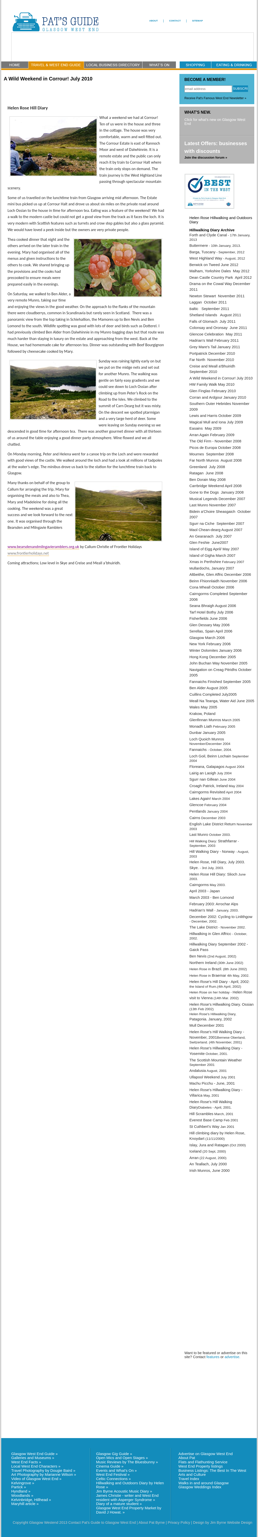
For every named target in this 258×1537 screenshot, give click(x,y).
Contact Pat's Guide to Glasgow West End (102, 1523)
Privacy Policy (179, 1523)
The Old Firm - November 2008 (215, 441)
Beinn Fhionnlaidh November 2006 (218, 581)
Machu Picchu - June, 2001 (212, 1083)
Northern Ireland (203, 962)
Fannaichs (198, 749)
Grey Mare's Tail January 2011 (214, 347)
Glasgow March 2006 (207, 637)
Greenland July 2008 (207, 467)
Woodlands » (22, 1495)
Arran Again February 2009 (212, 435)
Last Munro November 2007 (212, 505)
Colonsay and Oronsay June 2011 (218, 327)
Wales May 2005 (203, 707)
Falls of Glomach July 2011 (212, 321)
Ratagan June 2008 (206, 473)
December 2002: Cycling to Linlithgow (220, 917)
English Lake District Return (212, 824)
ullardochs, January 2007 (213, 568)
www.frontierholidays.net (28, 553)
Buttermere (198, 245)
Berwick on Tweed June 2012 (213, 265)
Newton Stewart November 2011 (217, 296)
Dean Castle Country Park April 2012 (220, 277)
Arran (194, 1158)
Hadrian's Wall (201, 910)
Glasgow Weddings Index (199, 1487)
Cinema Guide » (110, 1466)
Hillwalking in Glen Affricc (210, 933)
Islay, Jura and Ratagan (209, 1145)
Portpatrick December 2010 (212, 353)
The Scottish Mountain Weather (215, 1060)
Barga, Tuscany (202, 252)
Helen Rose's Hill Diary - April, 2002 (219, 981)
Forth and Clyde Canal (208, 235)
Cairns (194, 818)
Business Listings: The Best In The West (212, 1470)
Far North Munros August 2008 (215, 460)
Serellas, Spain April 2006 (210, 631)
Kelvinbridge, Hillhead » (31, 1500)
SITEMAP (197, 20)
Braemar (219, 975)
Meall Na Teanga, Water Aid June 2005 (221, 701)
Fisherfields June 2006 (208, 618)
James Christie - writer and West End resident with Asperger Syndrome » (127, 1497)
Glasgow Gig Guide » (114, 1454)
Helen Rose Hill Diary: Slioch (213, 874)
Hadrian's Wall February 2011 (214, 340)
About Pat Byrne (151, 1523)
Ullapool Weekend (204, 1077)
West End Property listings (200, 1466)
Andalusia (197, 1070)
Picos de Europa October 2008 (215, 447)
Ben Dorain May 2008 (208, 479)
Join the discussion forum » (205, 157)
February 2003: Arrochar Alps (213, 904)
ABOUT (153, 20)
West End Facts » (26, 1462)
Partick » (18, 1487)
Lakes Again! (200, 798)
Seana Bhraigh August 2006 (212, 606)
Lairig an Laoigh (202, 773)
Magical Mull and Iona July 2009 (216, 422)
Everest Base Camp (206, 1120)
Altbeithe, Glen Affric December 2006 (220, 574)
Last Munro (198, 834)
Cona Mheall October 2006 (211, 587)
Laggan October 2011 (208, 302)
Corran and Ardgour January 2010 (217, 397)
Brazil (216, 969)
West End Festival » (113, 1474)
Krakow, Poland (202, 713)
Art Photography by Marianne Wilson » (43, 1474)
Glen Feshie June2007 (208, 542)
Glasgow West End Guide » (34, 1454)
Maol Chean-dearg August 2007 (215, 530)
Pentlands (197, 811)
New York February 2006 (210, 644)
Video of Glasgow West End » (36, 1479)
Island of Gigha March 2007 (213, 555)
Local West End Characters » (35, 1466)
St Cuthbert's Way (204, 1126)
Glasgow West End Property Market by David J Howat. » (128, 1510)
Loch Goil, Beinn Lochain (210, 756)
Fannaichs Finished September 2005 (220, 681)
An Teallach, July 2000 (208, 1164)
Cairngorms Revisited (207, 792)
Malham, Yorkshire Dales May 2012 (219, 271)
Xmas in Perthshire (205, 562)
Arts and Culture (192, 1474)
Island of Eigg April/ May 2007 (214, 549)
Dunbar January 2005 (207, 732)
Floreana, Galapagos (206, 766)
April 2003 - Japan (204, 891)
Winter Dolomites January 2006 (215, 650)
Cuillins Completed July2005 (213, 694)
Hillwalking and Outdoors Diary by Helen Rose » (130, 1485)
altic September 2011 (210, 309)
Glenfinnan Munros (205, 720)
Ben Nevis (198, 956)
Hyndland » (20, 1491)
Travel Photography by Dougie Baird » (43, 1470)
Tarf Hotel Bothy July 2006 (211, 612)
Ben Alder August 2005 (208, 688)
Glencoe (196, 805)
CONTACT (175, 20)
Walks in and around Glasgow (203, 1483)
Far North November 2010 (211, 359)
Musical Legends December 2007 (217, 499)
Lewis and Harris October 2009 (215, 415)
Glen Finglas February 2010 (212, 391)
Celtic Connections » (113, 1479)
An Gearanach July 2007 (210, 536)
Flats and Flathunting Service (203, 1462)
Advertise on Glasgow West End (205, 1454)
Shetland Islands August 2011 (215, 315)
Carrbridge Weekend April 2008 (215, 486)
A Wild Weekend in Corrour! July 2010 (221, 378)
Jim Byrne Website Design (231, 1523)
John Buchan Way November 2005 (218, 663)
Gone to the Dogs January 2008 (216, 492)
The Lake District (203, 927)
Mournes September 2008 (211, 454)
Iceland (195, 1151)
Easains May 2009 (205, 428)
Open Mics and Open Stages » (122, 1458)
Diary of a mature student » (119, 1504)
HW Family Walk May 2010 (212, 384)
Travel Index (188, 1479)
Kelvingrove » (22, 1483)
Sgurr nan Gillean (204, 779)
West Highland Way (205, 258)
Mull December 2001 (206, 1025)
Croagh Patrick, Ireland (208, 786)
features (212, 1357)
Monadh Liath (200, 726)
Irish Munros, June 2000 (209, 1170)
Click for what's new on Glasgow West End (214, 122)
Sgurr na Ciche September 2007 (216, 523)
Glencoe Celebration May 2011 (215, 334)
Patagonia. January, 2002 (210, 1019)
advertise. (232, 1357)
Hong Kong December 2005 (212, 657)
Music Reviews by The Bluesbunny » (127, 1462)
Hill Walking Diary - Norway (212, 851)
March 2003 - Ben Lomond (211, 897)
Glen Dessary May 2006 (209, 625)
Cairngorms (199, 885)
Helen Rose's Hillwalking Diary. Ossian (221, 1004)
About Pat (186, 1458)
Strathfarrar (227, 841)
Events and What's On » (116, 1470)
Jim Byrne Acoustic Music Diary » (124, 1491)
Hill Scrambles (201, 1114)
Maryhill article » (25, 1504)
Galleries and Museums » (32, 1458)
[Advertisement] (209, 1249)
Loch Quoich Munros (206, 739)
